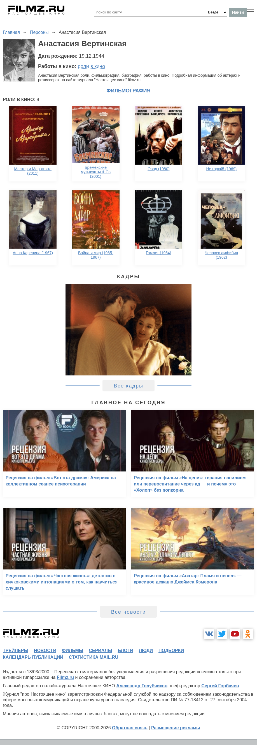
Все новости (128, 612)
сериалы (100, 650)
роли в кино (91, 66)
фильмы (72, 650)
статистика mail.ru (93, 657)
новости (45, 650)
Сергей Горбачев (220, 685)
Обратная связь (130, 727)
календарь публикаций (33, 657)
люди (146, 650)
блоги (125, 650)
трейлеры (15, 650)
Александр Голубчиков (141, 685)
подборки (171, 650)
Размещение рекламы (175, 727)
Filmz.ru (65, 677)
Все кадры (128, 386)
